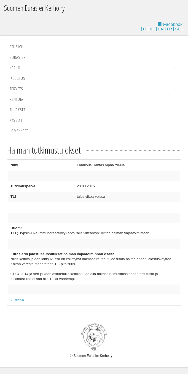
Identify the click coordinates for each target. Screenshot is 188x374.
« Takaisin (17, 300)
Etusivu (16, 46)
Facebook (172, 24)
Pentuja (16, 99)
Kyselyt (16, 120)
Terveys (16, 88)
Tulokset (18, 109)
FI (144, 29)
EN (160, 29)
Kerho (15, 67)
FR (169, 29)
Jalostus (17, 78)
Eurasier (18, 57)
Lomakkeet (19, 130)
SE (178, 29)
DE (152, 29)
